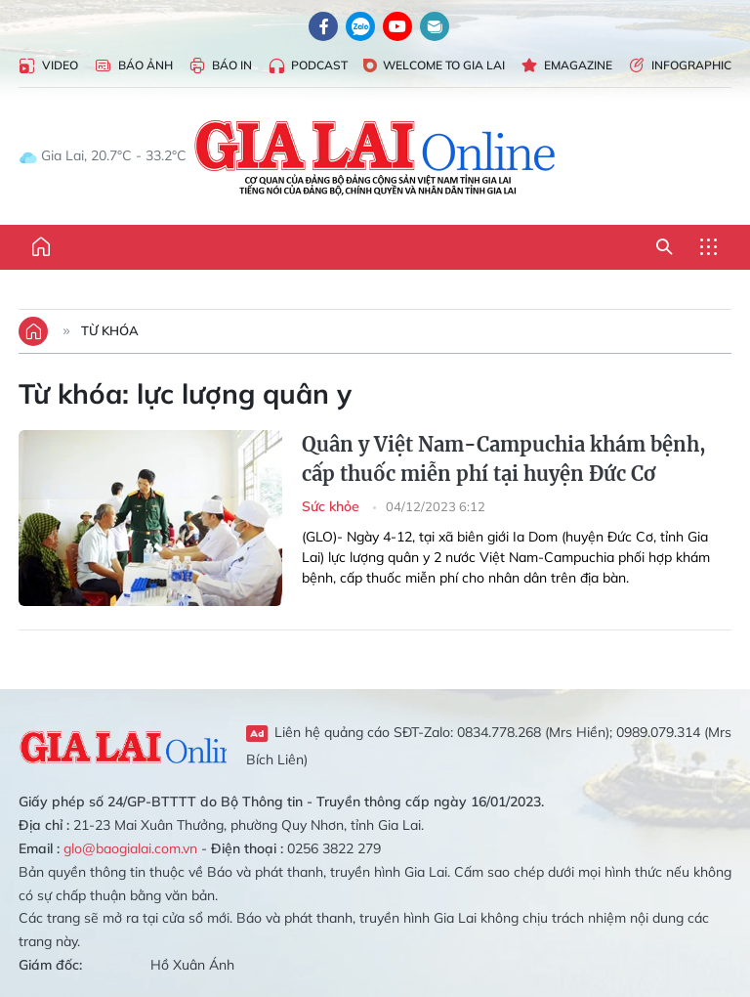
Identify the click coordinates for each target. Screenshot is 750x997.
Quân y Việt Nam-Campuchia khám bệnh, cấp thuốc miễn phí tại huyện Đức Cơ (504, 459)
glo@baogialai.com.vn (130, 848)
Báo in (220, 66)
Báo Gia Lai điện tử (375, 156)
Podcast (308, 66)
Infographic (679, 66)
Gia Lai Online (123, 744)
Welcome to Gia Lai (434, 65)
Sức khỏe (332, 506)
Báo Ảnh (133, 66)
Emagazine (566, 66)
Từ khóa (110, 330)
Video (48, 66)
